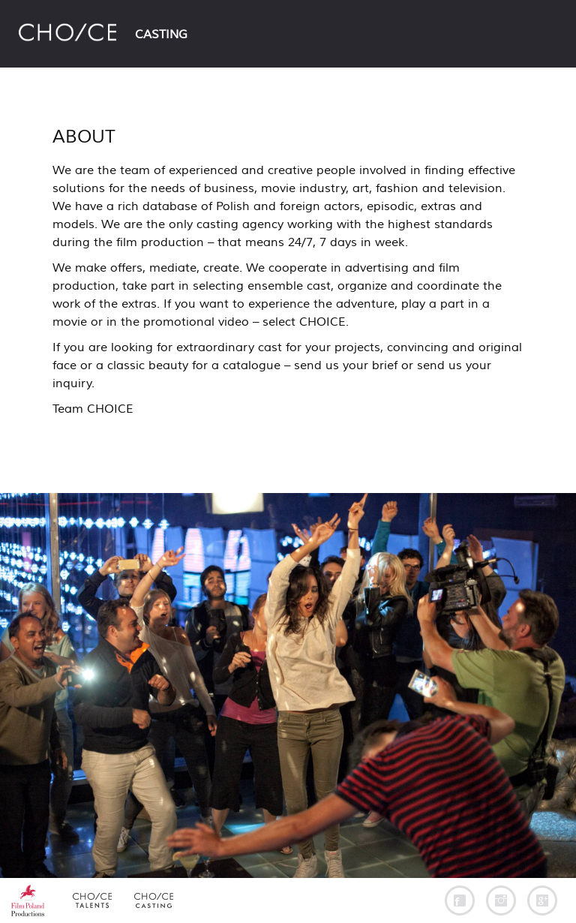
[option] (288, 685)
